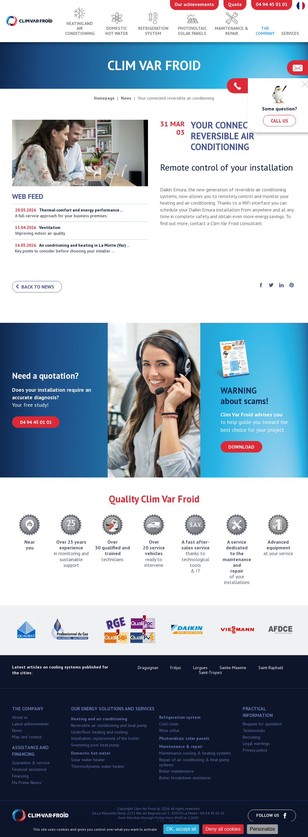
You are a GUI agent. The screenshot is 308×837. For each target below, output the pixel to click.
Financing (20, 776)
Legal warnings (256, 744)
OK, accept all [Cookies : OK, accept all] (181, 829)
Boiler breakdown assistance (185, 778)
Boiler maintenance (176, 772)
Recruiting (251, 737)
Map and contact (27, 737)
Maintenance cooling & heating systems (195, 753)
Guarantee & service (31, 763)
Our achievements (194, 4)
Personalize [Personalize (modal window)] (262, 829)
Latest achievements (30, 724)
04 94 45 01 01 (272, 4)
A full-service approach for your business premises (80, 212)
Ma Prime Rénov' (27, 783)
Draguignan (148, 668)
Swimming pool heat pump (95, 745)
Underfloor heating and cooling (99, 732)
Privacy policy (255, 750)
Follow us (272, 816)
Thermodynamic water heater (98, 767)
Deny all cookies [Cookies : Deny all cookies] (223, 829)
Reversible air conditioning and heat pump (109, 726)
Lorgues (200, 668)
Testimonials (254, 731)
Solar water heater (88, 760)
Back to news (37, 287)
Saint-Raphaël (270, 668)
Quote (235, 4)
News (17, 731)
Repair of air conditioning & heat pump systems (194, 763)
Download (241, 447)
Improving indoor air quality (80, 230)
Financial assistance (29, 770)
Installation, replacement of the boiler (105, 739)
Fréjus (175, 668)
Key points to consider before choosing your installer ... (80, 248)
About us (20, 718)
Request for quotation (262, 724)
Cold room (168, 724)
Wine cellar (169, 731)
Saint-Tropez (210, 673)
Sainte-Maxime (233, 668)
